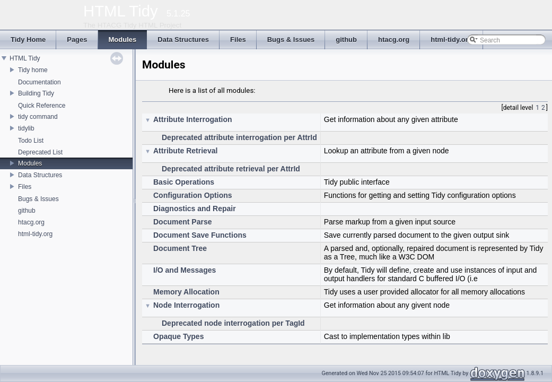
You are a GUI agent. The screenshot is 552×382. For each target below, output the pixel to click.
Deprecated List (40, 152)
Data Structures (40, 175)
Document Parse (182, 222)
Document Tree (180, 248)
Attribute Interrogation (192, 119)
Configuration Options (192, 195)
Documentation (39, 82)
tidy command (38, 116)
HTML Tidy (25, 58)
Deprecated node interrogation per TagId (233, 323)
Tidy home (33, 70)
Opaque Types (178, 336)
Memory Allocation (186, 292)
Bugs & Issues (38, 199)
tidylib (26, 128)
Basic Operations (183, 182)
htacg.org (31, 222)
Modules (30, 163)
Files (24, 186)
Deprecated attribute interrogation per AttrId (239, 137)
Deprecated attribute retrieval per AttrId (231, 168)
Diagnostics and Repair (194, 208)
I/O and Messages (184, 270)
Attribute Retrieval (185, 150)
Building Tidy (36, 93)
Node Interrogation (186, 305)
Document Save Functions (200, 235)
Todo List (30, 140)
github (27, 210)
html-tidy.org (35, 234)
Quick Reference (41, 105)
